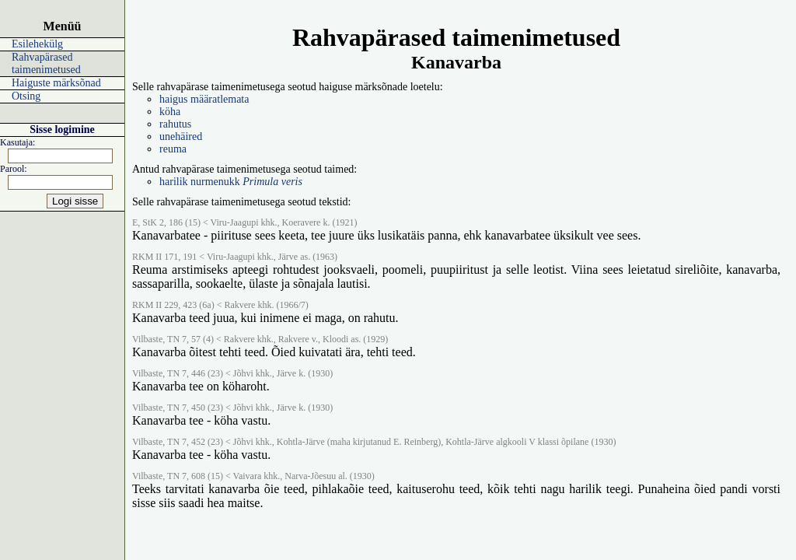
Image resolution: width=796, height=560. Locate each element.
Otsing (26, 96)
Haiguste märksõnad (56, 83)
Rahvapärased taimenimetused (46, 63)
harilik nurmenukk (230, 181)
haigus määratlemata (204, 99)
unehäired (180, 136)
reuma (173, 149)
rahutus (175, 124)
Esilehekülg (37, 44)
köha (169, 111)
